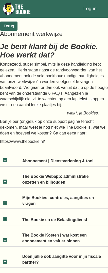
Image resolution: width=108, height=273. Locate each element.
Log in (90, 8)
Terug (9, 26)
